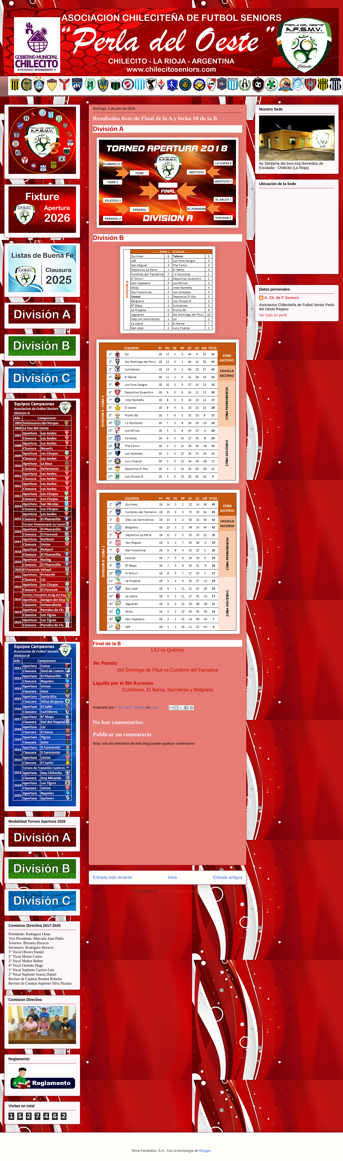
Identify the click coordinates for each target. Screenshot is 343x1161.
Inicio (172, 877)
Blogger (205, 1151)
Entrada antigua (227, 877)
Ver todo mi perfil (273, 315)
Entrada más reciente (112, 877)
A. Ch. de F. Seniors (281, 298)
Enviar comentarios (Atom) (178, 891)
